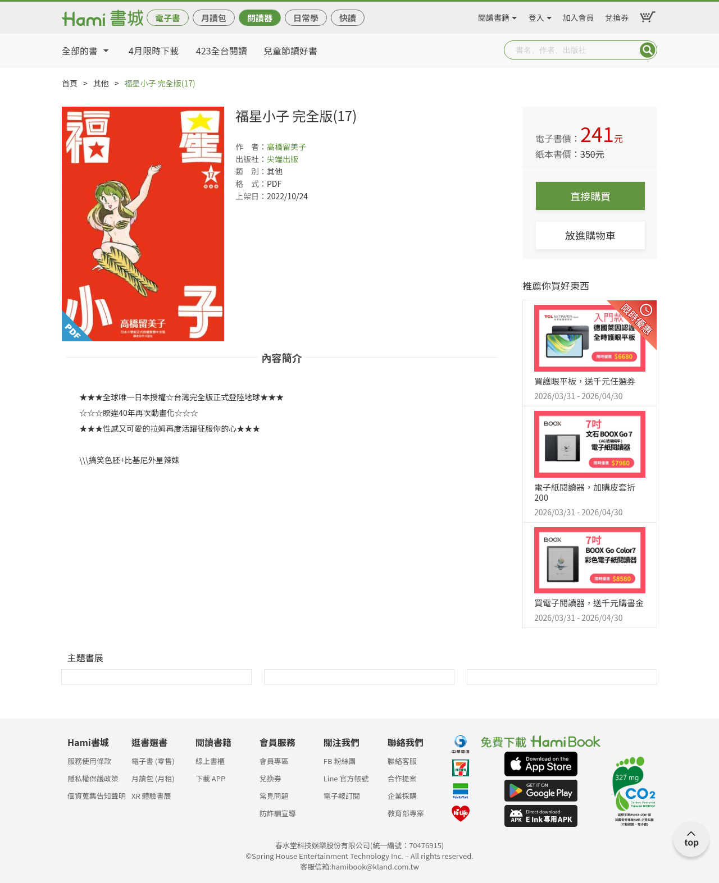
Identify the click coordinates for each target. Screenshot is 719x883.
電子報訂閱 (342, 795)
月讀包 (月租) (153, 778)
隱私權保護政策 (93, 778)
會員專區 (274, 761)
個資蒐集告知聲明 (96, 795)
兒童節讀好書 (290, 50)
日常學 (305, 18)
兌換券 (617, 16)
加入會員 (578, 16)
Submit (648, 50)
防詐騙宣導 (278, 813)
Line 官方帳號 (346, 778)
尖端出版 (282, 158)
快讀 (347, 18)
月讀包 (213, 18)
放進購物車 (590, 235)
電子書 (167, 18)
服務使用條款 (89, 761)
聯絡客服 (402, 761)
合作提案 (402, 778)
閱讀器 (259, 18)
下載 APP (210, 778)
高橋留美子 (286, 146)
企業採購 (402, 795)
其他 (101, 83)
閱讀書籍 (493, 16)
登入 (536, 16)
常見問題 (274, 795)
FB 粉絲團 (340, 761)
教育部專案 (406, 813)
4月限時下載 (154, 50)
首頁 (70, 83)
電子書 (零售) (153, 761)
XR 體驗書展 (151, 795)
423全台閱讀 (221, 50)
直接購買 (590, 196)
